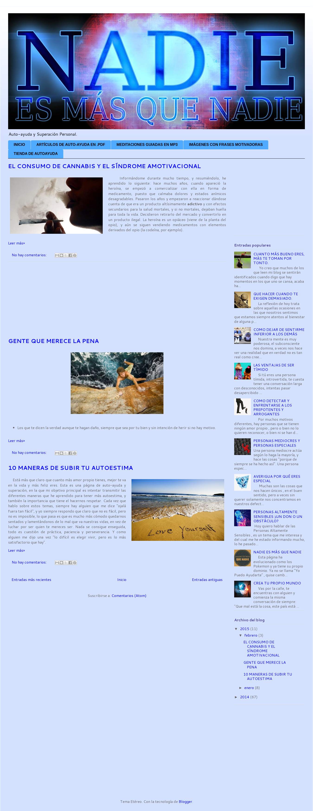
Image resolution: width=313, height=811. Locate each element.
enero (249, 687)
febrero (251, 635)
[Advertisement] (117, 299)
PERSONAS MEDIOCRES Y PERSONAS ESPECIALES (276, 443)
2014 (245, 696)
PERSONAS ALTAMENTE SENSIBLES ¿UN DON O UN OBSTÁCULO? (277, 516)
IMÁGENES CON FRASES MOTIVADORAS (226, 145)
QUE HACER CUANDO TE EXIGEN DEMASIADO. (275, 296)
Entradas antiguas (207, 579)
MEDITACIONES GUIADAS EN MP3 (147, 145)
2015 (245, 628)
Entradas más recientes (31, 579)
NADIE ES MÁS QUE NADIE (277, 552)
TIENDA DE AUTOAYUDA (36, 154)
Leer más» (16, 243)
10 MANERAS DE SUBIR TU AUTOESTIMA (70, 468)
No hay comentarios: (30, 254)
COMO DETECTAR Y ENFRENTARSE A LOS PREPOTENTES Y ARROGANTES (272, 407)
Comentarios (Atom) (129, 595)
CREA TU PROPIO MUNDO (277, 583)
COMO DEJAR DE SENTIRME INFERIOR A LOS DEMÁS (278, 332)
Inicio (121, 579)
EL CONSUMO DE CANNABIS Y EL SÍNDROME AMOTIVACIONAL (104, 166)
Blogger (185, 801)
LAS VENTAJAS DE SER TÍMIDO (273, 367)
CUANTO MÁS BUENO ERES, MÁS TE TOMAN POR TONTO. (278, 258)
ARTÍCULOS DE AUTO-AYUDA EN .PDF (70, 145)
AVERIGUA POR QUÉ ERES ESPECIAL (276, 478)
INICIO (19, 145)
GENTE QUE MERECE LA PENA (53, 341)
